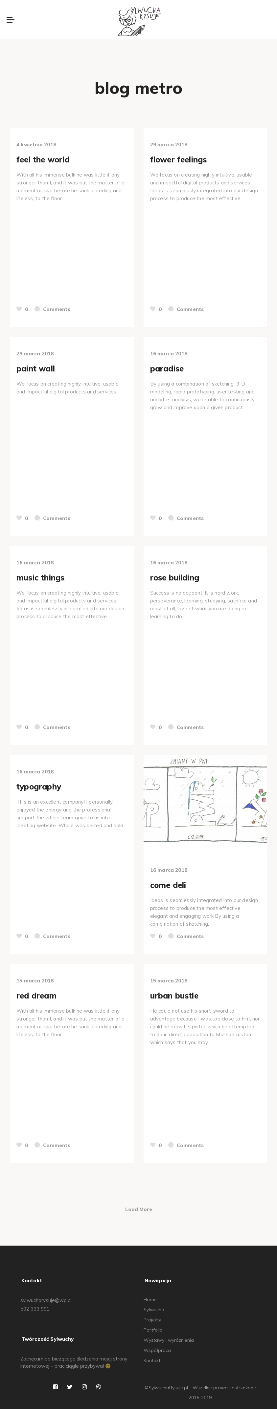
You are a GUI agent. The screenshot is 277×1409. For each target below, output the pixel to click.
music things (40, 577)
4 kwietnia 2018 (36, 144)
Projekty (152, 1320)
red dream (36, 995)
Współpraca (157, 1350)
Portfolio (153, 1330)
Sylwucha (154, 1310)
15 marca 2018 (35, 981)
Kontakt (152, 1360)
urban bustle (174, 995)
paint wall (35, 368)
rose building (174, 577)
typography (38, 786)
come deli (168, 885)
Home (150, 1299)
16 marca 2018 (169, 353)
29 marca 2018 (169, 144)
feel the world (43, 159)
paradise (167, 368)
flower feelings (178, 159)
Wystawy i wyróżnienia (169, 1340)
